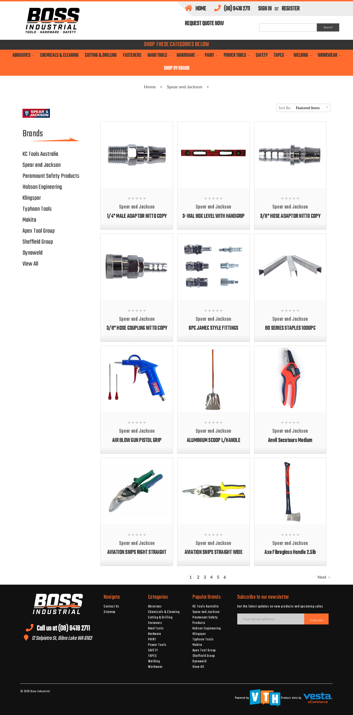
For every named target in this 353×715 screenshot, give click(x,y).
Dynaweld (32, 253)
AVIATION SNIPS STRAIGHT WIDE (213, 552)
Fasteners (132, 56)
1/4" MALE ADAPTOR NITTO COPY (136, 216)
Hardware (187, 56)
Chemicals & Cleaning (59, 56)
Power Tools (236, 56)
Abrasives (23, 56)
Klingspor (31, 198)
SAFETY (261, 56)
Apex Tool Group (38, 231)
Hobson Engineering (42, 187)
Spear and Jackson (184, 86)
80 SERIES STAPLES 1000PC (290, 328)
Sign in (265, 8)
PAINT (211, 56)
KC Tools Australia (40, 154)
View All (30, 264)
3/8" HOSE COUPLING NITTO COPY (136, 328)
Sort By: (285, 108)
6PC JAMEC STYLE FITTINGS (213, 328)
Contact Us (111, 606)
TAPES (280, 56)
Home (195, 8)
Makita (29, 220)
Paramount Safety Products (50, 176)
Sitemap (109, 612)
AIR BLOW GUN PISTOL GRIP (136, 440)
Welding (302, 56)
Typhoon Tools (37, 209)
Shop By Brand (176, 68)
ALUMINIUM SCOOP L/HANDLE (213, 440)
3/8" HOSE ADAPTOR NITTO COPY (290, 216)
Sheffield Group (37, 242)
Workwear (329, 56)
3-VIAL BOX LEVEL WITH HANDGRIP (213, 216)
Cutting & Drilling (101, 56)
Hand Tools (159, 56)
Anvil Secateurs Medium (290, 440)
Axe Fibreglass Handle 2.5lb (290, 552)
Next (324, 577)
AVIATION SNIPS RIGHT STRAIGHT (136, 552)
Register (291, 8)
